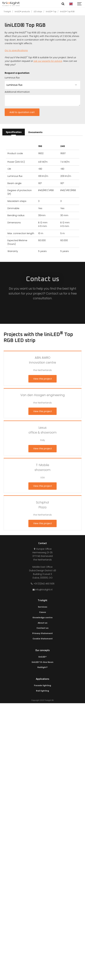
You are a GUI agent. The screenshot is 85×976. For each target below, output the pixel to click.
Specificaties (14, 132)
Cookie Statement (43, 638)
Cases (42, 612)
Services (42, 607)
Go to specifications (16, 50)
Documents (35, 132)
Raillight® (42, 667)
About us (42, 623)
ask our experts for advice (47, 61)
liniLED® (42, 656)
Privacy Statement (42, 633)
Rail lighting (42, 690)
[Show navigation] (79, 4)
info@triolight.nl (43, 589)
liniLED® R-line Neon (42, 662)
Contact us (42, 628)
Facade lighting (42, 685)
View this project (42, 378)
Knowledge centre (43, 617)
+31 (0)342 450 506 (42, 583)
